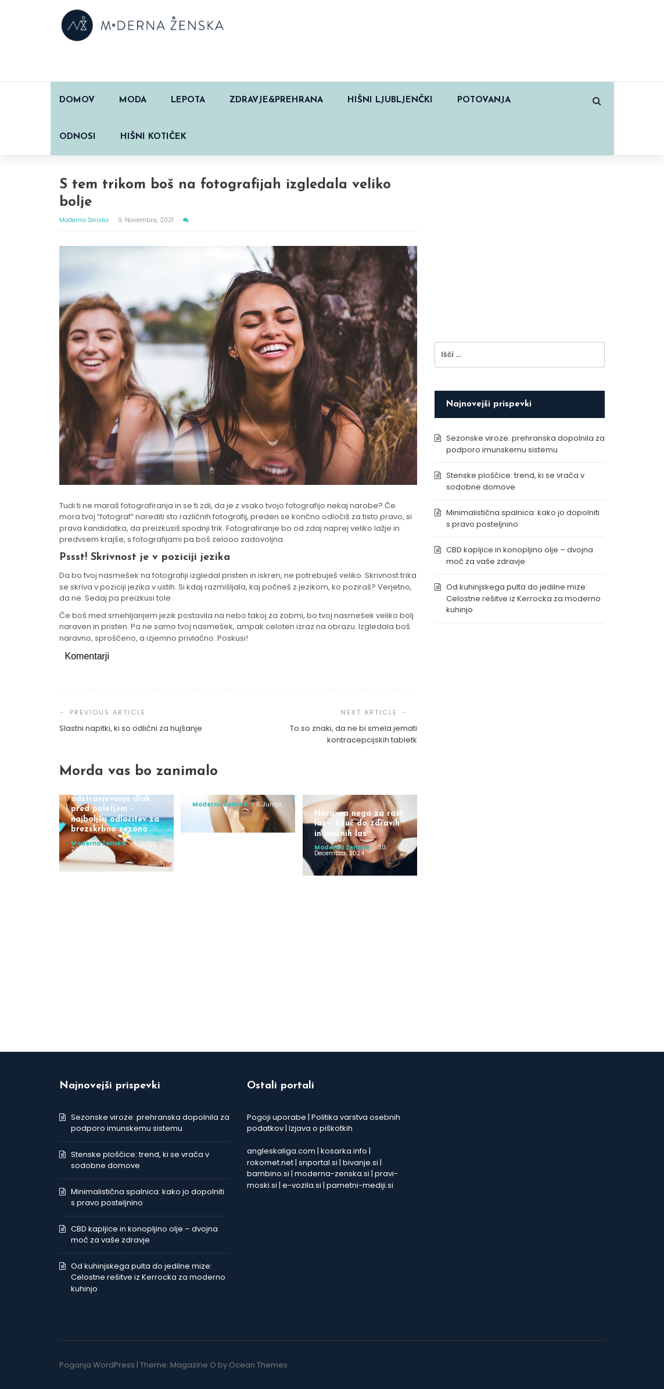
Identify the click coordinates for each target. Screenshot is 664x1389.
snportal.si (318, 1162)
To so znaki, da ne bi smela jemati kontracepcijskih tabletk (353, 734)
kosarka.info (344, 1150)
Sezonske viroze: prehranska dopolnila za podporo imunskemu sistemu (525, 444)
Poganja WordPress (97, 1364)
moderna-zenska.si (332, 1173)
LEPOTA (188, 100)
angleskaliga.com (281, 1150)
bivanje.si (360, 1162)
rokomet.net (270, 1162)
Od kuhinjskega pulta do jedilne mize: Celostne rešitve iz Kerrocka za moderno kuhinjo (523, 598)
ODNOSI (77, 137)
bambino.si (268, 1173)
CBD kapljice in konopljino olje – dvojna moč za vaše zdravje (519, 555)
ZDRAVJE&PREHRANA (276, 100)
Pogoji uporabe (276, 1117)
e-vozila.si (301, 1185)
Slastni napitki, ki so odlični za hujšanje (130, 728)
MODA (132, 100)
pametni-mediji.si (359, 1185)
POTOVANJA (484, 100)
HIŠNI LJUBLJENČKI (390, 100)
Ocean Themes (258, 1364)
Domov (77, 100)
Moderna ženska (84, 220)
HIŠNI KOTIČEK (153, 137)
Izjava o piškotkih (321, 1128)
